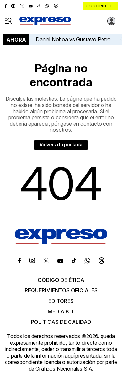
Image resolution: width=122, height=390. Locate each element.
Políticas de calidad (61, 322)
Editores (61, 301)
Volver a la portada (61, 144)
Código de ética (61, 280)
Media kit (61, 311)
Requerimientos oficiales (61, 290)
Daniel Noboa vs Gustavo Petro (73, 39)
